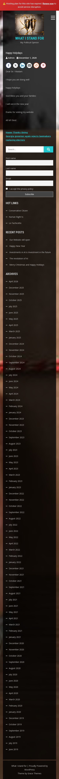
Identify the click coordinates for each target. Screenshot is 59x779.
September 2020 (16, 662)
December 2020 (16, 643)
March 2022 (14, 549)
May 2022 (13, 537)
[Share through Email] (29, 65)
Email (8, 178)
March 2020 (14, 699)
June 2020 (13, 680)
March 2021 (14, 624)
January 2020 (15, 712)
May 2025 (13, 318)
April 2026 (13, 281)
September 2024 (16, 362)
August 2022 (15, 518)
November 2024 (16, 350)
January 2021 (15, 637)
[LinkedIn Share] (22, 65)
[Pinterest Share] (43, 65)
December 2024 (16, 343)
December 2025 (16, 287)
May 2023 (13, 462)
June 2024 (13, 381)
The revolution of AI (18, 258)
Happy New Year (17, 246)
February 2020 (15, 705)
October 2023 (15, 431)
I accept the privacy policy (19, 188)
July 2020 (13, 674)
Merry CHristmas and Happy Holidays (26, 264)
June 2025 (13, 312)
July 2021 (13, 599)
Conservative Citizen (18, 210)
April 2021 (13, 618)
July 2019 (13, 743)
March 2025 (14, 331)
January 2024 (15, 412)
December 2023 (16, 418)
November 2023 (16, 425)
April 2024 (13, 393)
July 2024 (13, 375)
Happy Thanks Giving (17, 132)
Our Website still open (19, 239)
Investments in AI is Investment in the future (30, 252)
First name (11, 158)
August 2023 (15, 443)
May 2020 (13, 687)
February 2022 (15, 556)
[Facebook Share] (8, 65)
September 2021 (16, 587)
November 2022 (16, 499)
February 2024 (15, 406)
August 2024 (15, 368)
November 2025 (16, 294)
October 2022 (15, 506)
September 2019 (16, 730)
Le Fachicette (15, 223)
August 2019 (15, 736)
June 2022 (13, 531)
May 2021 (13, 612)
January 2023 (15, 487)
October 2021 (15, 580)
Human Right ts (16, 216)
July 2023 (13, 449)
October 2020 (15, 655)
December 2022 (16, 493)
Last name (11, 168)
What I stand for (29, 38)
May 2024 (13, 387)
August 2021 (15, 593)
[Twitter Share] (15, 65)
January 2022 (15, 562)
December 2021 (16, 568)
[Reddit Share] (36, 65)
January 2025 (15, 337)
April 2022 (13, 543)
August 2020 (15, 668)
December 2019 (16, 718)
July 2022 (13, 524)
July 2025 (13, 306)
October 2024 (15, 356)
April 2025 (13, 325)
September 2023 (16, 437)
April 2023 (13, 468)
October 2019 (15, 724)
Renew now (48, 3)
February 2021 (15, 630)
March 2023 (14, 474)
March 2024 (14, 400)
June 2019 (13, 749)
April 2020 (13, 693)
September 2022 (16, 512)
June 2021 (13, 605)
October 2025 (15, 300)
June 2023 (13, 456)
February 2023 (15, 481)
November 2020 (16, 649)
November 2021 (16, 574)
